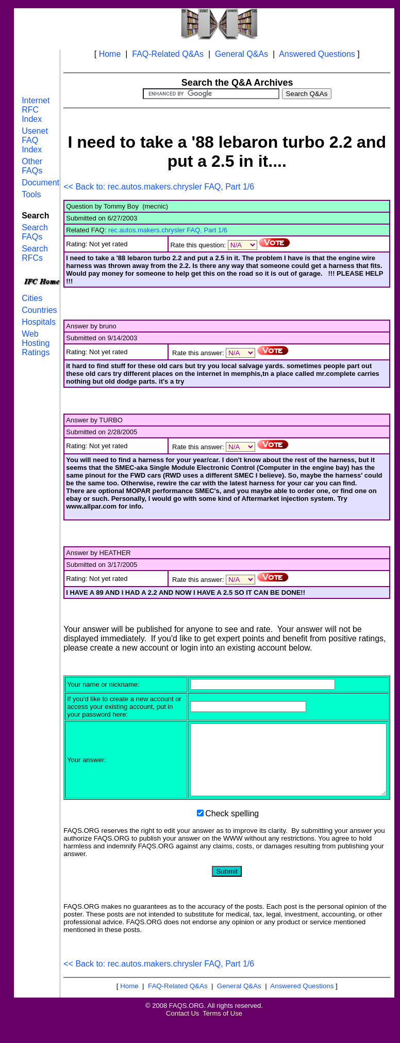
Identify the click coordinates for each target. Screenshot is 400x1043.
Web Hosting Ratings (35, 343)
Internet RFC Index (35, 109)
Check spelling (232, 835)
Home (110, 54)
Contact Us (182, 1035)
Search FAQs (35, 232)
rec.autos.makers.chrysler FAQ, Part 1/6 (167, 230)
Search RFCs (35, 253)
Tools (31, 194)
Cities (32, 298)
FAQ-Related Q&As (168, 54)
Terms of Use (222, 1035)
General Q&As (241, 54)
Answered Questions (317, 54)
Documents (42, 182)
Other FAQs (32, 166)
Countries (39, 310)
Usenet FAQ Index (35, 140)
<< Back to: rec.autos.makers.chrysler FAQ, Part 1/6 (158, 186)
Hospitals (39, 322)
